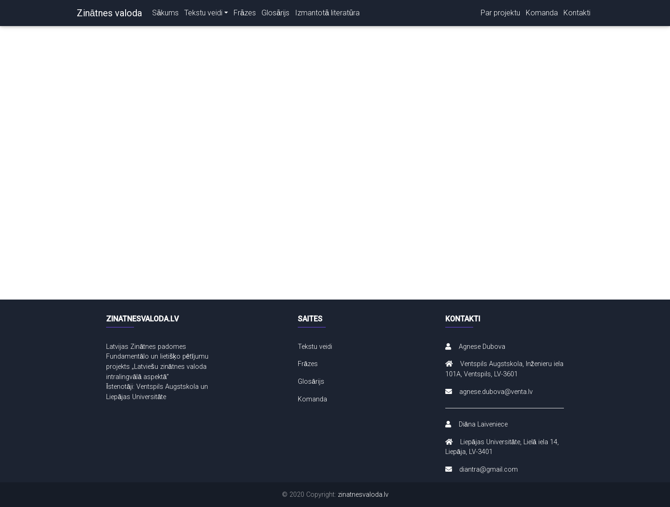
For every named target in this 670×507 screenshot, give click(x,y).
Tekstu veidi (206, 12)
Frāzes (249, 12)
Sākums (166, 12)
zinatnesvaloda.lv (363, 495)
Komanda (539, 12)
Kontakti (576, 12)
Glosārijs (282, 12)
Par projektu (496, 12)
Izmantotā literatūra (335, 12)
